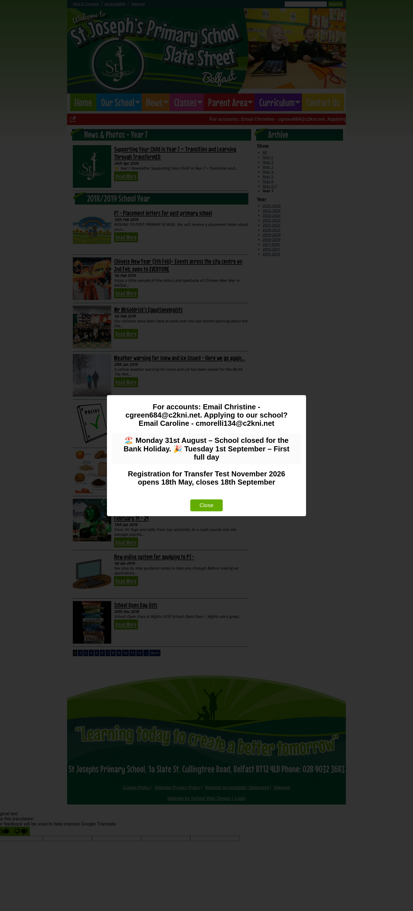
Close (206, 505)
